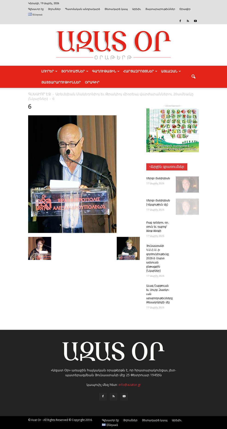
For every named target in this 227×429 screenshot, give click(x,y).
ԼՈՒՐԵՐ (49, 71)
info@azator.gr (130, 384)
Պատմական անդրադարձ (82, 9)
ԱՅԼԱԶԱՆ (171, 71)
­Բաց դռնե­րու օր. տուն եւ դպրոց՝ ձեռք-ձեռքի (157, 226)
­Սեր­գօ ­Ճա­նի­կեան (158, 178)
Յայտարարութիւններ (160, 9)
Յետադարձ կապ (116, 9)
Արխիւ (136, 9)
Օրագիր (185, 9)
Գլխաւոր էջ (36, 9)
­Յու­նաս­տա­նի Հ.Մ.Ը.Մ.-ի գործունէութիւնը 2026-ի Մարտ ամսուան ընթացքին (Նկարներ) (157, 258)
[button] (193, 76)
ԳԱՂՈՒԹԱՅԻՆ (105, 71)
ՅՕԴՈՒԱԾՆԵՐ (74, 71)
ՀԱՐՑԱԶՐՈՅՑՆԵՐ (140, 71)
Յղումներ (54, 9)
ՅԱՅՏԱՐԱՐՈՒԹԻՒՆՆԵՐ (61, 82)
